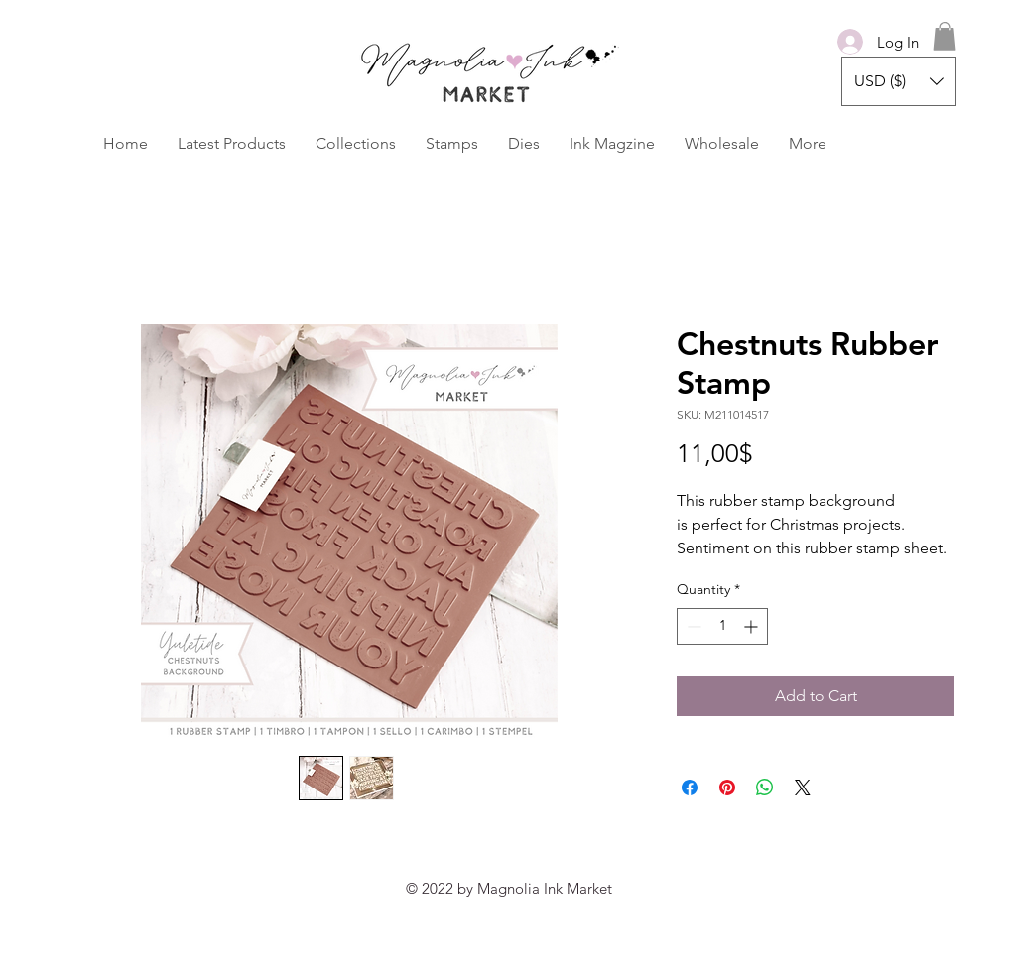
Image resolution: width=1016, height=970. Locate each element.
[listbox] (898, 81)
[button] (944, 36)
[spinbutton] (722, 626)
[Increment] (752, 626)
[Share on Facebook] (689, 787)
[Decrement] (692, 626)
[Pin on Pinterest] (727, 787)
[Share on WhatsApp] (765, 787)
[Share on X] (803, 787)
